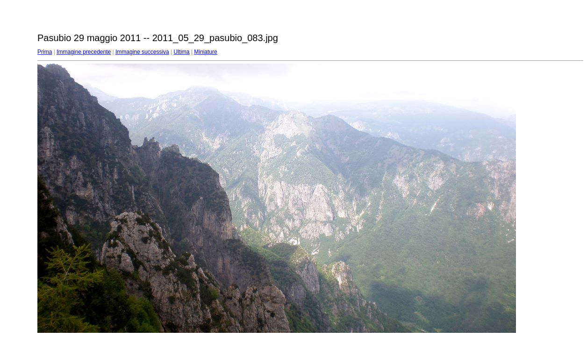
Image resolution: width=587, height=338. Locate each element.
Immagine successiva (142, 52)
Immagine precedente (84, 52)
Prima (44, 52)
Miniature (205, 52)
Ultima (182, 52)
